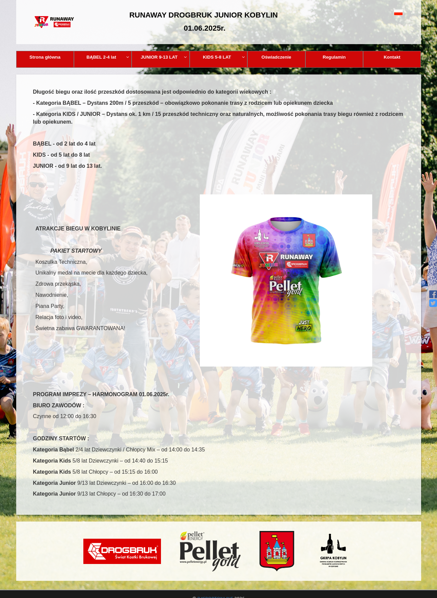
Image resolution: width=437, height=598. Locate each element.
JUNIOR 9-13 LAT (164, 57)
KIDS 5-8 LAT (224, 57)
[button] (383, 12)
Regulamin (334, 57)
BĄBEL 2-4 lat (107, 57)
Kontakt (392, 57)
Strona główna (44, 57)
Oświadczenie (276, 57)
